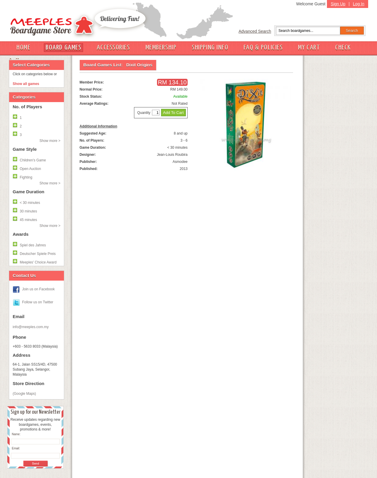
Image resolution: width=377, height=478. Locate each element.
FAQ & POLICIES (263, 47)
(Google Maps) (24, 394)
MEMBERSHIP (161, 47)
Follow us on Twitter (37, 302)
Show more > (49, 141)
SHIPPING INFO (210, 47)
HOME (23, 47)
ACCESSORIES (113, 47)
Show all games (26, 84)
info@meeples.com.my (31, 327)
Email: (16, 448)
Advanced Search (255, 31)
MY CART (309, 47)
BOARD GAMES (63, 47)
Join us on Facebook (38, 289)
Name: (16, 434)
